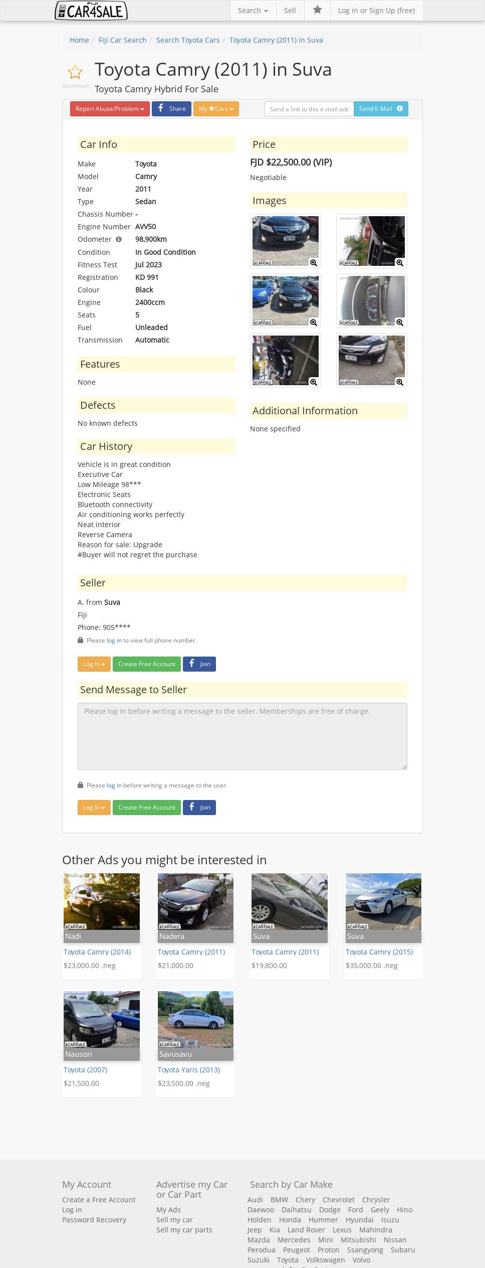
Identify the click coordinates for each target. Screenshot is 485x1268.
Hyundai (360, 1219)
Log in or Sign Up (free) (376, 10)
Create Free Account (146, 664)
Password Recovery (94, 1219)
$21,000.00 (175, 965)
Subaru (403, 1249)
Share (170, 108)
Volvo (361, 1259)
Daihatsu (297, 1209)
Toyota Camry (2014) (97, 952)
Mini (325, 1239)
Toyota (288, 1259)
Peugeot (296, 1249)
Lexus (342, 1229)
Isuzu (390, 1219)
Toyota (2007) (85, 1069)
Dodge (330, 1209)
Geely (380, 1209)
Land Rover (306, 1229)
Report (110, 108)
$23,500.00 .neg (184, 1083)
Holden (260, 1219)
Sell (290, 10)
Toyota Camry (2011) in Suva (276, 40)
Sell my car (174, 1219)
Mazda (259, 1239)
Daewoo (261, 1209)
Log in (72, 1209)
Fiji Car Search (123, 40)
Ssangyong (365, 1249)
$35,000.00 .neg (372, 965)
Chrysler (376, 1199)
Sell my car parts (184, 1229)
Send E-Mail (381, 108)
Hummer (323, 1219)
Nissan (395, 1239)
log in (114, 640)
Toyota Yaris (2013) (189, 1069)
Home (79, 40)
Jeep (255, 1229)
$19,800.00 (269, 965)
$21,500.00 (81, 1083)
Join (198, 664)
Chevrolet (339, 1199)
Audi (255, 1199)
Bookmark (76, 85)
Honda (290, 1219)
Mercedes (294, 1239)
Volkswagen (325, 1259)
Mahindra (375, 1229)
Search (253, 10)
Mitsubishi (358, 1239)
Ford (355, 1209)
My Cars (216, 108)
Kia (275, 1229)
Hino (404, 1209)
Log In (94, 664)
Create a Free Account (99, 1199)
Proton (329, 1249)
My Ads (168, 1209)
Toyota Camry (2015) (379, 952)
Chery (305, 1199)
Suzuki (259, 1259)
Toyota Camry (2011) (191, 952)
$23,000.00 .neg (90, 965)
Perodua (262, 1249)
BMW (279, 1199)
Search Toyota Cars (188, 40)
